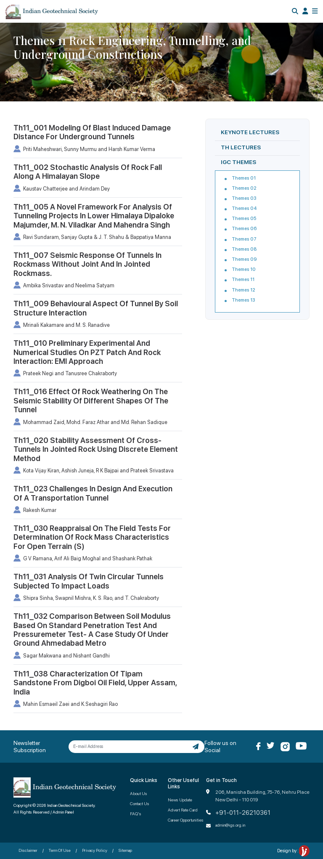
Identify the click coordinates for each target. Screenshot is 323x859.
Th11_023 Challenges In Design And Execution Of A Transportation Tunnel (92, 493)
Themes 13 (243, 300)
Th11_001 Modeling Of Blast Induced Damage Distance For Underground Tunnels (92, 132)
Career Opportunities (186, 819)
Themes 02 (244, 188)
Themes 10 (244, 269)
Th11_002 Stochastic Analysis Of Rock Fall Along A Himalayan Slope (87, 171)
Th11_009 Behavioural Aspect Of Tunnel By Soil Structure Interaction (95, 308)
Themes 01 (244, 178)
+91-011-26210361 (242, 813)
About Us (138, 793)
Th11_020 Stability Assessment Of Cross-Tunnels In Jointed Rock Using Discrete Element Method (95, 449)
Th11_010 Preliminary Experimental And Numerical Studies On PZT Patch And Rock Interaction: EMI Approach (87, 352)
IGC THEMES (238, 162)
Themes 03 (244, 198)
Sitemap (125, 850)
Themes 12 (243, 290)
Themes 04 (244, 208)
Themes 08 (244, 249)
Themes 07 (244, 239)
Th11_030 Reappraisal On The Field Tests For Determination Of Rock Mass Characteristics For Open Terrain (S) (92, 537)
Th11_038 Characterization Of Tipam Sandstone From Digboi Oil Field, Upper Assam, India (95, 682)
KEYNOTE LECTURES (250, 132)
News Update (180, 799)
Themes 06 (244, 228)
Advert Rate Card (183, 809)
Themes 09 (244, 259)
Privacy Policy (94, 850)
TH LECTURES (241, 147)
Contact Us (139, 803)
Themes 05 (244, 218)
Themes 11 (243, 279)
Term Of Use (60, 850)
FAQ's (135, 813)
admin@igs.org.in (230, 824)
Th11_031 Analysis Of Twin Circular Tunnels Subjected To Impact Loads (88, 581)
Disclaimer (28, 850)
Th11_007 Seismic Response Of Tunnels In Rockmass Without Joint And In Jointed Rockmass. (87, 264)
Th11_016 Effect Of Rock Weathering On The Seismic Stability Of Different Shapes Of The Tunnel (90, 400)
